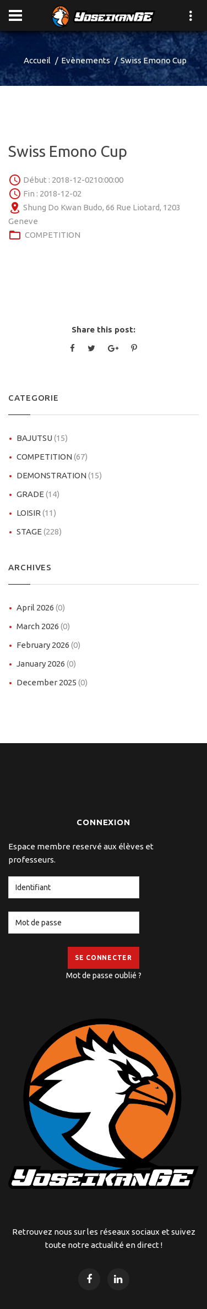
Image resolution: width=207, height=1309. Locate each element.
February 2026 (48, 645)
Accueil (37, 60)
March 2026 (43, 626)
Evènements (85, 60)
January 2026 (46, 663)
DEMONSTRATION (59, 475)
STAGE (39, 531)
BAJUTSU (42, 438)
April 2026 (41, 607)
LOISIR (36, 512)
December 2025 (52, 682)
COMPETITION (52, 234)
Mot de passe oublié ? (103, 975)
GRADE (38, 494)
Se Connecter (103, 957)
